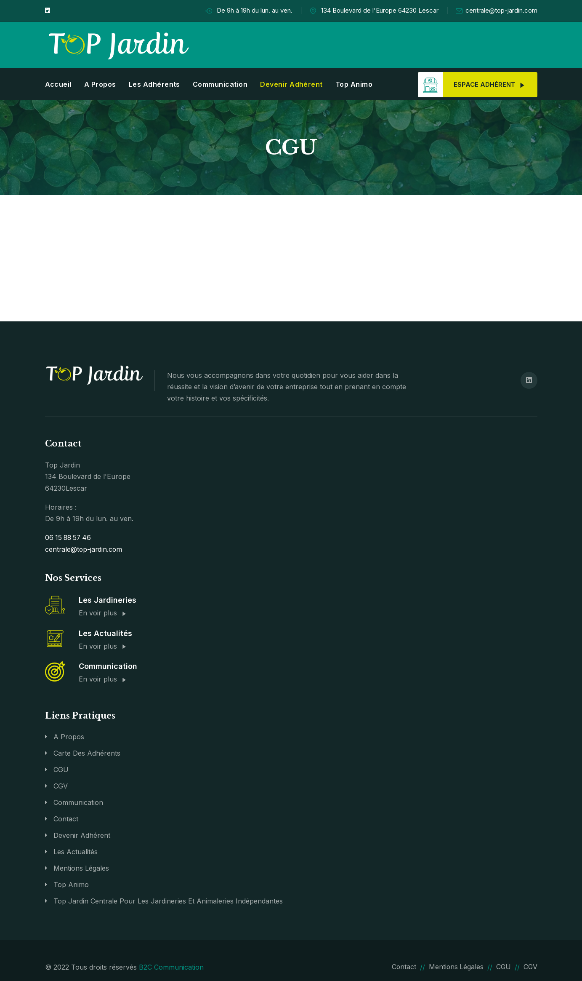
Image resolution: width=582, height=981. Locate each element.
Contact (65, 818)
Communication (220, 84)
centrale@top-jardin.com (496, 10)
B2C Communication (171, 966)
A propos (100, 84)
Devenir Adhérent (291, 84)
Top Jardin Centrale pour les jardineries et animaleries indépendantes (168, 900)
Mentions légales (81, 867)
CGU (61, 768)
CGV (60, 785)
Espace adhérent (471, 84)
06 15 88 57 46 (69, 537)
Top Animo (353, 84)
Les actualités (75, 851)
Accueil (58, 84)
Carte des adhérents (86, 752)
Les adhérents (154, 84)
